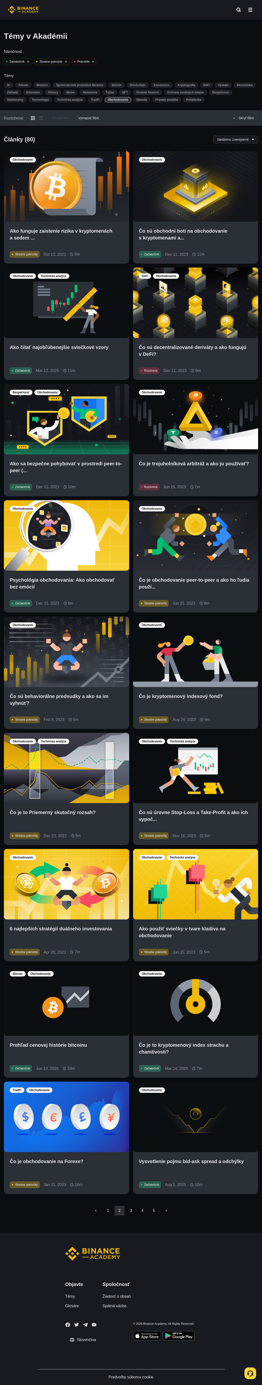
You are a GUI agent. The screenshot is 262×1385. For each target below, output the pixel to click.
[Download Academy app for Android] (178, 1336)
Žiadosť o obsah (117, 1296)
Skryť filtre (243, 118)
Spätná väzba (114, 1306)
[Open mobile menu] (250, 9)
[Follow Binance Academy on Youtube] (94, 1324)
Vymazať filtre (88, 118)
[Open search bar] (237, 9)
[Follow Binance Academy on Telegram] (85, 1325)
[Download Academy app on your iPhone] (147, 1336)
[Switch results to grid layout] (33, 118)
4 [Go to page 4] (142, 1210)
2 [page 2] (119, 1210)
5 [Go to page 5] (154, 1210)
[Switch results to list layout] (41, 118)
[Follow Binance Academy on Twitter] (76, 1325)
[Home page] (23, 10)
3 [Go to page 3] (131, 1210)
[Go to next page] (166, 1211)
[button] (250, 10)
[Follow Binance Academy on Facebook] (67, 1324)
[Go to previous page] (96, 1211)
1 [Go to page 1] (108, 1210)
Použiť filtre (61, 118)
